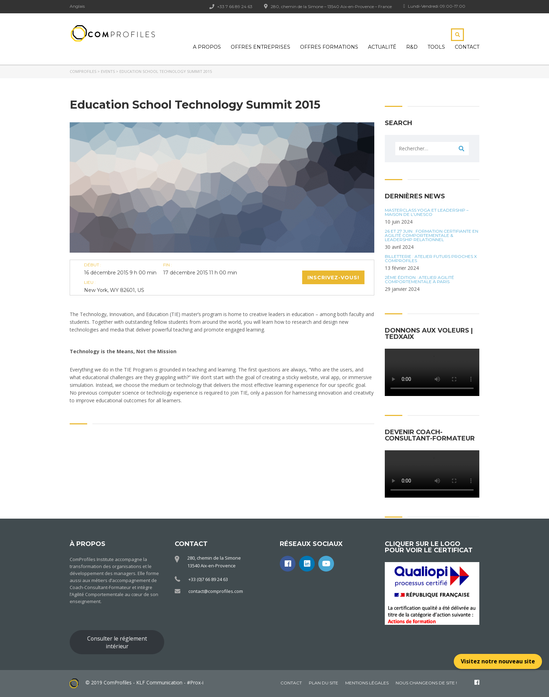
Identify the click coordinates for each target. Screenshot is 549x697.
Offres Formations (329, 47)
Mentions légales (367, 682)
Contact (467, 47)
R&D (412, 47)
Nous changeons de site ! (426, 682)
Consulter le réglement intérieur (117, 642)
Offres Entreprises (260, 47)
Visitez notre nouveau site (498, 661)
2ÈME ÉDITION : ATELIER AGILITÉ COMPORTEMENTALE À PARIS (419, 279)
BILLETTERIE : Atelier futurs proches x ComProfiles (431, 258)
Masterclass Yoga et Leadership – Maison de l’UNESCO (426, 212)
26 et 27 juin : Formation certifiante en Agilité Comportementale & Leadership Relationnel (431, 235)
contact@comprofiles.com (215, 591)
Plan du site (323, 682)
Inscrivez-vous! (333, 277)
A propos (207, 47)
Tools (436, 47)
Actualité (382, 47)
